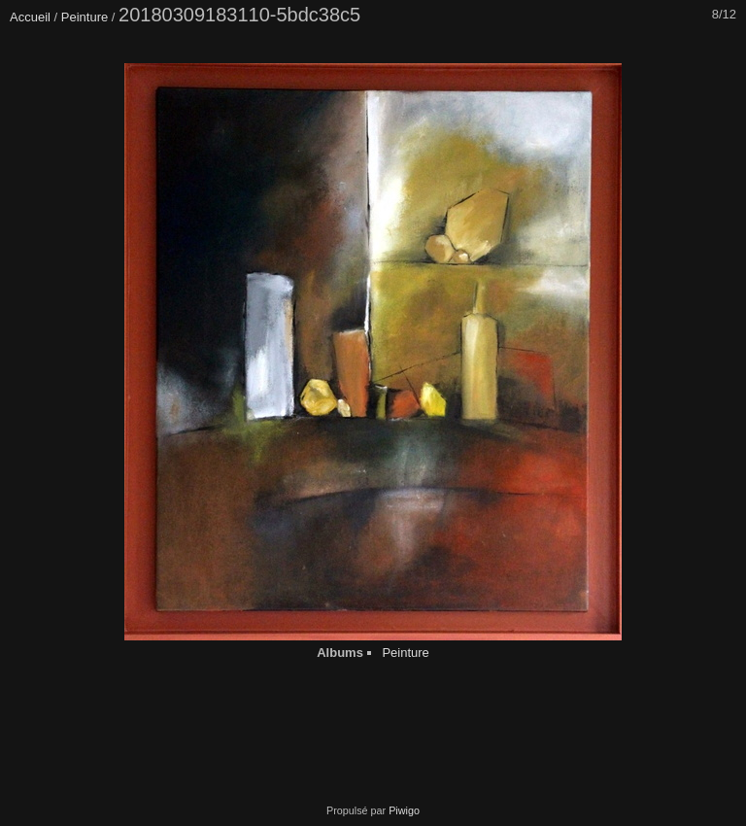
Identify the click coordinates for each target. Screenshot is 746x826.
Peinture (84, 17)
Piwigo (404, 810)
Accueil (30, 17)
